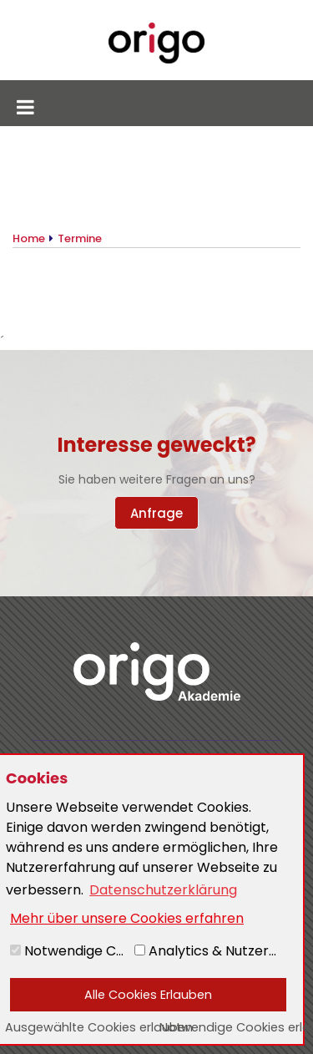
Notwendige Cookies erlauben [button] (231, 1027)
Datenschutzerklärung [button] (163, 889)
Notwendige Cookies (70, 950)
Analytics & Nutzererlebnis (212, 950)
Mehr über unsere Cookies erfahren (127, 918)
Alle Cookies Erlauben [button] (148, 994)
